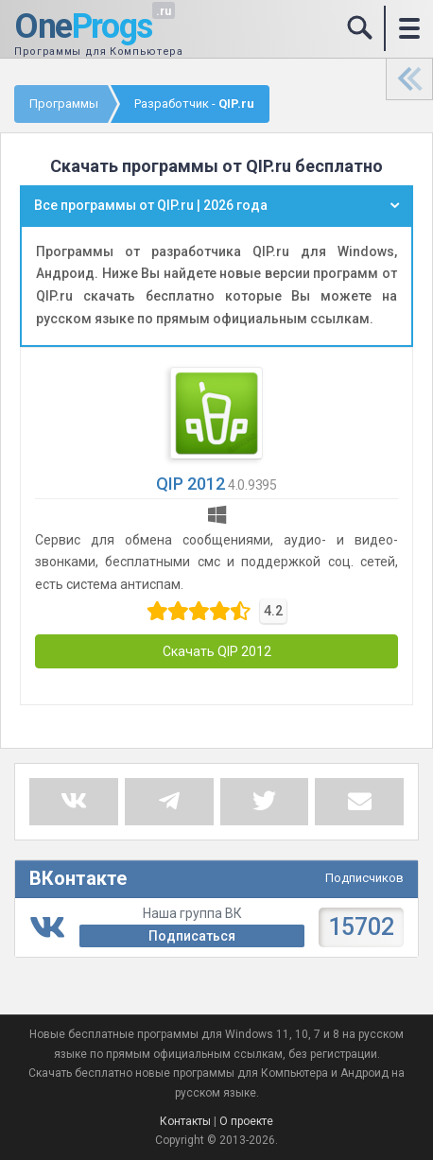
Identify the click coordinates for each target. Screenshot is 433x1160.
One (83, 27)
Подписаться (191, 936)
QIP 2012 (190, 483)
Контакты (185, 1121)
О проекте (246, 1121)
